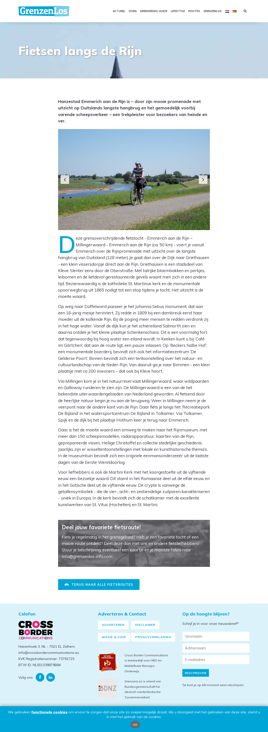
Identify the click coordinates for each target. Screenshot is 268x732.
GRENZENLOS (213, 11)
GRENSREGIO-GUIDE (153, 11)
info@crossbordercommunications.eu (48, 658)
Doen (133, 11)
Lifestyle (178, 11)
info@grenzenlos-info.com (87, 556)
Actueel (119, 11)
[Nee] (261, 719)
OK (135, 725)
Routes (194, 11)
